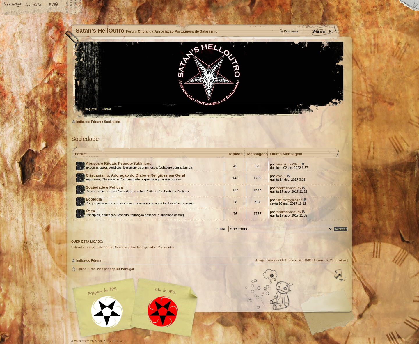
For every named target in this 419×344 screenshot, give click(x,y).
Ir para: (221, 228)
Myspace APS (136, 308)
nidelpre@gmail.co (289, 200)
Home (13, 5)
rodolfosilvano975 (288, 188)
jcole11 (281, 176)
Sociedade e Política (104, 187)
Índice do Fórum (208, 80)
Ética (90, 211)
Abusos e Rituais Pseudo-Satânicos (118, 163)
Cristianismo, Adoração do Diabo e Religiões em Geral (135, 175)
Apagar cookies (266, 260)
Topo (340, 276)
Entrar (106, 109)
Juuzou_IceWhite (288, 164)
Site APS (163, 311)
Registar (91, 109)
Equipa (81, 269)
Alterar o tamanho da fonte (33, 5)
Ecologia (94, 199)
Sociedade (112, 121)
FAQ (54, 5)
